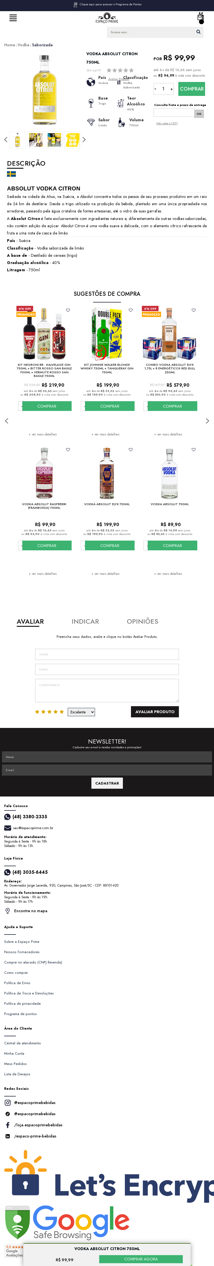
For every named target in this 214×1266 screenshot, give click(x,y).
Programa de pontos (20, 1013)
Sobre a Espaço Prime (21, 941)
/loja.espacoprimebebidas (33, 1125)
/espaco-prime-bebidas (30, 1136)
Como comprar (16, 972)
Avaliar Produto (160, 712)
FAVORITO (68, 310)
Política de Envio (17, 983)
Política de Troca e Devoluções (29, 993)
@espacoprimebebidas (29, 1102)
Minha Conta (14, 1053)
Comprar (192, 89)
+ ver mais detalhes (43, 434)
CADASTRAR (107, 783)
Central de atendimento (22, 1043)
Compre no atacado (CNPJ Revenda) (33, 962)
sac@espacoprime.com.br (33, 828)
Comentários (107, 690)
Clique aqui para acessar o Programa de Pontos (107, 5)
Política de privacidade (22, 1003)
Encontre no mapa (25, 910)
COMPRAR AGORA (141, 1259)
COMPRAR (56, 406)
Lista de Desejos (17, 1074)
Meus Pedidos (15, 1063)
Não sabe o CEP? (167, 122)
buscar (198, 32)
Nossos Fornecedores (22, 952)
